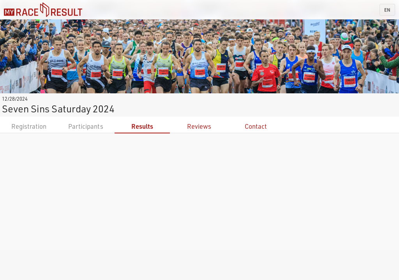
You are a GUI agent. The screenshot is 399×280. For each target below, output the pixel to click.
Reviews (199, 126)
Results (142, 126)
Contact (256, 126)
